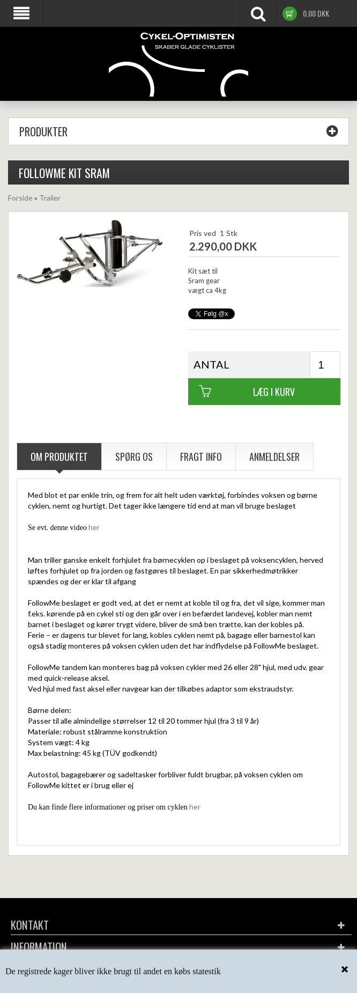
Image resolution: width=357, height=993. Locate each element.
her (94, 527)
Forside (20, 197)
